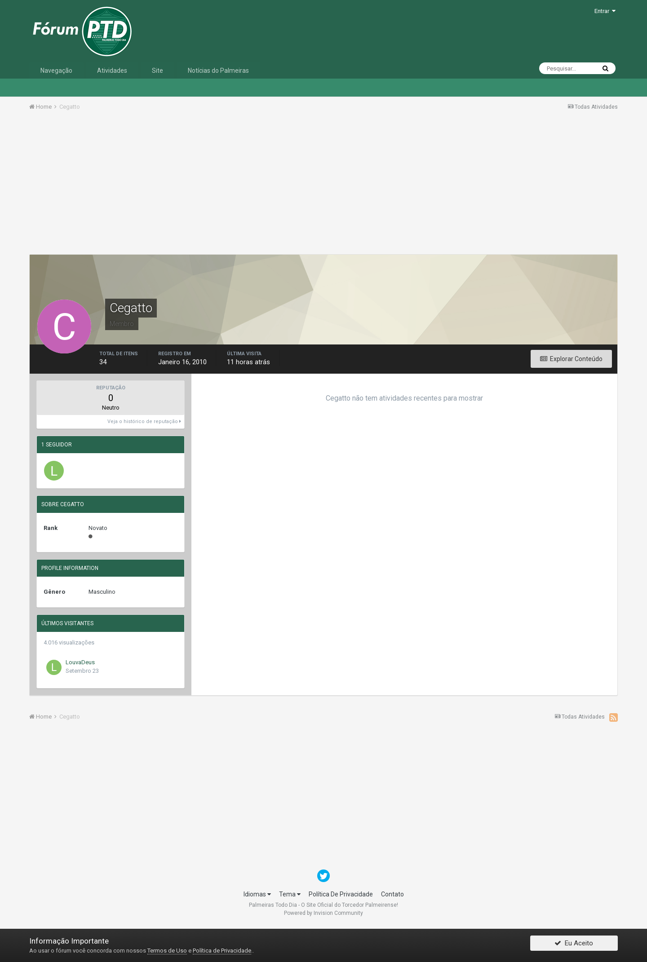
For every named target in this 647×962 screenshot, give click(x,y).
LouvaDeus (80, 662)
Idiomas (257, 894)
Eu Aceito (573, 945)
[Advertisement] (323, 185)
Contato (392, 894)
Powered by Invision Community (323, 913)
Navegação (56, 70)
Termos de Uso (167, 950)
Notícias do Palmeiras (218, 70)
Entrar (605, 11)
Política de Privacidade (222, 950)
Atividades (112, 70)
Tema (290, 894)
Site (157, 70)
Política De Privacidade (341, 894)
